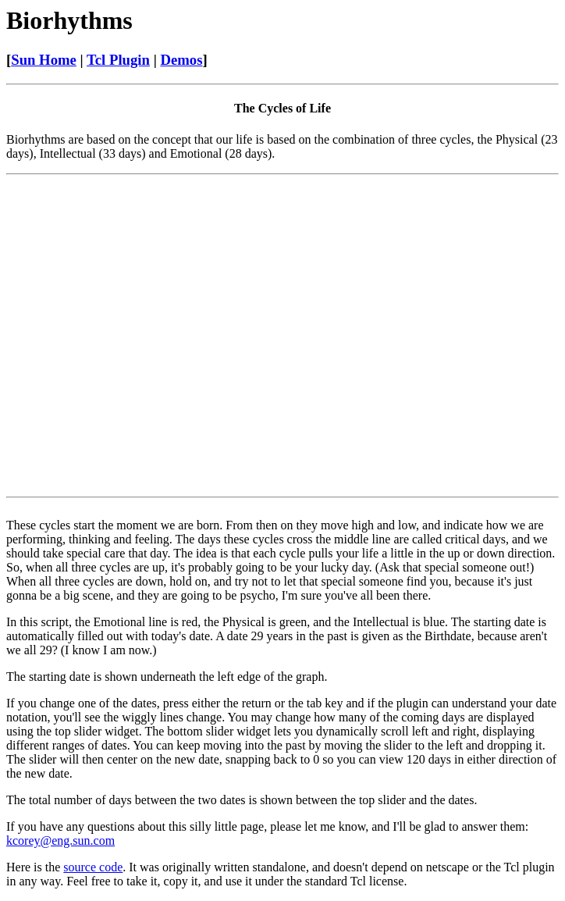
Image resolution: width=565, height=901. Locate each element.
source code (93, 867)
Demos (181, 60)
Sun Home (43, 60)
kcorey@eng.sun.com (60, 840)
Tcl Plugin (118, 60)
